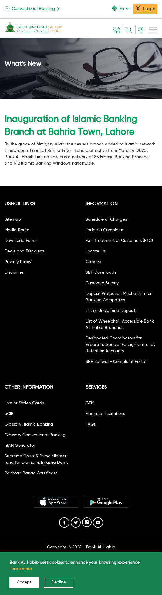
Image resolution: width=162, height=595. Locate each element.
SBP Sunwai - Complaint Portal (116, 361)
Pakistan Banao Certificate (31, 473)
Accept (24, 582)
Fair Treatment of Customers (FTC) (119, 241)
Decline (58, 582)
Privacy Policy (18, 262)
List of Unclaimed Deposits (111, 311)
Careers (93, 262)
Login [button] (145, 8)
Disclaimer (15, 272)
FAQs (91, 424)
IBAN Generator (20, 445)
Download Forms (21, 241)
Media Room (17, 230)
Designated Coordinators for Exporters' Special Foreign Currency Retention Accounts (120, 344)
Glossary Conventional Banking (35, 435)
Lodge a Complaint (104, 230)
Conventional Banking (33, 8)
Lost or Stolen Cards (24, 403)
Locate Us (95, 251)
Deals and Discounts (25, 251)
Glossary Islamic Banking (29, 424)
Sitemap (13, 219)
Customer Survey (102, 283)
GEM (90, 403)
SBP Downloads (101, 272)
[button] (122, 8)
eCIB (9, 414)
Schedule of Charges (106, 219)
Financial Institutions (105, 414)
